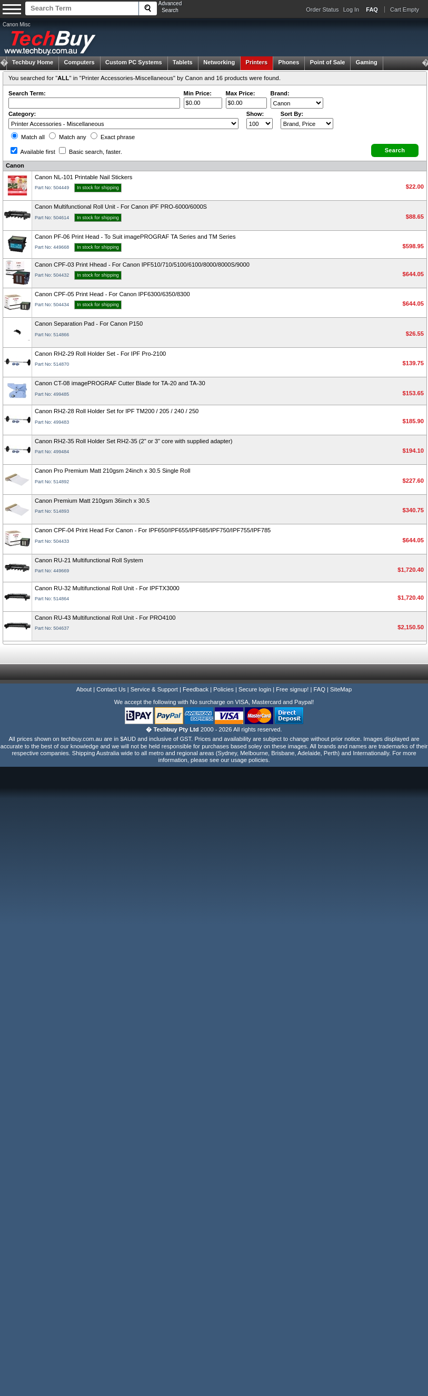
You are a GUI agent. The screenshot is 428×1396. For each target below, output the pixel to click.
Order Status (322, 9)
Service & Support (154, 689)
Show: (255, 114)
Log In (351, 9)
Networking (219, 62)
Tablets (183, 62)
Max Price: (240, 93)
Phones (289, 62)
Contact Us (110, 689)
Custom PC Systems (133, 62)
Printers (257, 62)
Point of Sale (327, 62)
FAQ (319, 689)
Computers (79, 62)
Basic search (90, 152)
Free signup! (292, 689)
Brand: (280, 93)
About (84, 689)
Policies (223, 689)
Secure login (254, 689)
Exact (113, 137)
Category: (22, 114)
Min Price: (198, 93)
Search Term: (27, 93)
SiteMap (341, 689)
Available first (33, 152)
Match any (67, 137)
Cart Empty (404, 9)
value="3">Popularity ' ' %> (307, 123)
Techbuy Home (32, 62)
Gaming (366, 62)
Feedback (195, 689)
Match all (28, 137)
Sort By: (292, 114)
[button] (395, 150)
